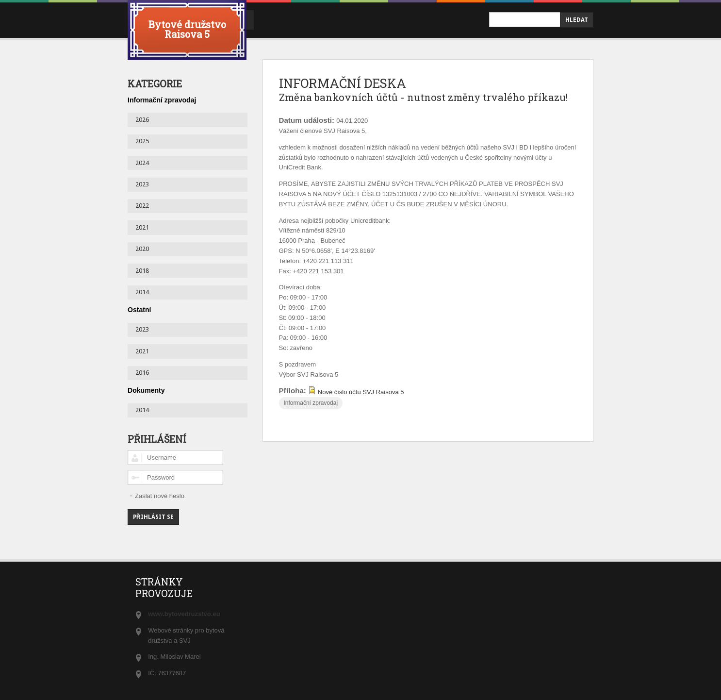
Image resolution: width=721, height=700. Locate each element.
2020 (142, 248)
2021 (142, 227)
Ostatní (139, 309)
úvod (272, 19)
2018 (142, 270)
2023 (142, 183)
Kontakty (406, 19)
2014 (142, 291)
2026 (142, 119)
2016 (142, 372)
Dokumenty (146, 390)
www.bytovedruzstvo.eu (184, 613)
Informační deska (334, 19)
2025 (142, 140)
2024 (142, 162)
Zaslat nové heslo (159, 495)
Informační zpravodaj (310, 421)
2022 (142, 205)
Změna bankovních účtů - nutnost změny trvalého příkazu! (402, 106)
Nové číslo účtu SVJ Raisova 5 (361, 410)
